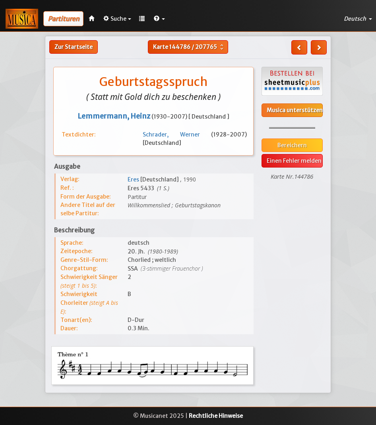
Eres (134, 179)
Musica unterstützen (295, 110)
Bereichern (292, 145)
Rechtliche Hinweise (216, 415)
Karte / (189, 47)
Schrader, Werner (177, 134)
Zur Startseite (73, 47)
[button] (159, 19)
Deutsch (358, 18)
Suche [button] (117, 18)
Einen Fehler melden (294, 160)
